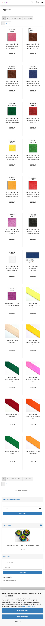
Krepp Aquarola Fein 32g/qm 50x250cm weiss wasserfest (11, 268)
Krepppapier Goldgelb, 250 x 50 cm (33, 452)
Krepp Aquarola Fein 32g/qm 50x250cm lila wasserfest (12, 231)
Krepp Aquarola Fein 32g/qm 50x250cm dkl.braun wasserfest (12, 83)
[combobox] (16, 18)
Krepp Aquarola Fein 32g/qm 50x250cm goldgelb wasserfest (11, 194)
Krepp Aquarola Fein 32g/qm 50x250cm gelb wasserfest (11, 157)
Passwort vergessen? (9, 580)
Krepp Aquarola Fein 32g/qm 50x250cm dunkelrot (32, 120)
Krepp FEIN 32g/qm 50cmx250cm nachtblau (33, 268)
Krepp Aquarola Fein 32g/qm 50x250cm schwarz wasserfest (32, 231)
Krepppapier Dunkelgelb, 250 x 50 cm (33, 342)
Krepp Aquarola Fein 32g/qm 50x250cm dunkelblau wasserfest (33, 83)
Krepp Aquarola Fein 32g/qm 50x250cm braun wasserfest (32, 46)
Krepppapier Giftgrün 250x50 (12, 452)
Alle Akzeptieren (22, 610)
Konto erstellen (7, 577)
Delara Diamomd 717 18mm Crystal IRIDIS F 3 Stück (22, 545)
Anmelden (22, 513)
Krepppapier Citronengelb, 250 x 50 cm (33, 305)
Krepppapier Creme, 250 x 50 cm (12, 341)
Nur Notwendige (22, 616)
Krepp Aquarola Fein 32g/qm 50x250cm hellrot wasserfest (32, 194)
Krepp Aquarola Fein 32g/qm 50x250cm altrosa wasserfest (11, 46)
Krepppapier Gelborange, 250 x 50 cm (33, 416)
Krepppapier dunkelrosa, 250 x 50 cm (33, 379)
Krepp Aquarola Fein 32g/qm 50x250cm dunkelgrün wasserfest (12, 120)
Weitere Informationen (22, 622)
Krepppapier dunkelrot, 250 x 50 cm (12, 415)
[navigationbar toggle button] (42, 2)
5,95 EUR (22, 549)
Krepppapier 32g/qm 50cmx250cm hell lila (12, 304)
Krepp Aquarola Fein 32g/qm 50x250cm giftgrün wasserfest (32, 157)
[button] (4, 18)
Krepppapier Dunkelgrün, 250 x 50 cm (12, 379)
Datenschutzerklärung (28, 606)
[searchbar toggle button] (32, 2)
